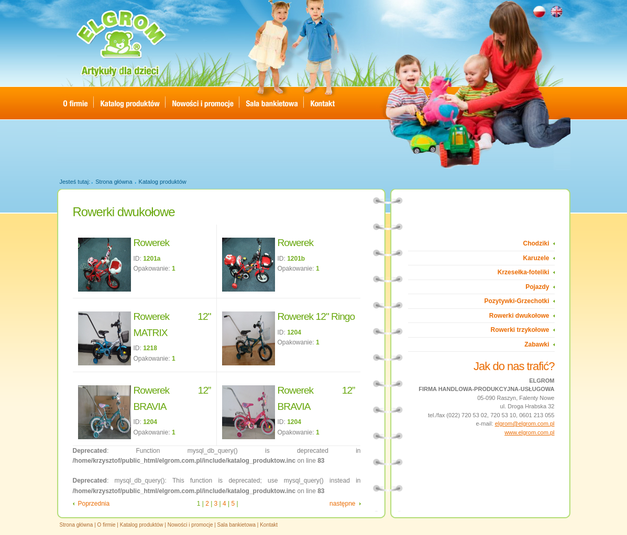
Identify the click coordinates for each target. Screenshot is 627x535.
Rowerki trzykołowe (519, 329)
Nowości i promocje (190, 525)
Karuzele (536, 258)
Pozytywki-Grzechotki (516, 301)
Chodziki (536, 243)
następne (342, 503)
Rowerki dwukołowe (519, 315)
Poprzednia (94, 503)
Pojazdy (537, 287)
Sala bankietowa (236, 525)
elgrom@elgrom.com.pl (525, 423)
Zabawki (536, 344)
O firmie (106, 525)
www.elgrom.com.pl (529, 432)
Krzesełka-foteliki (523, 272)
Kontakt (269, 525)
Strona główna (113, 182)
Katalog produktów (162, 182)
